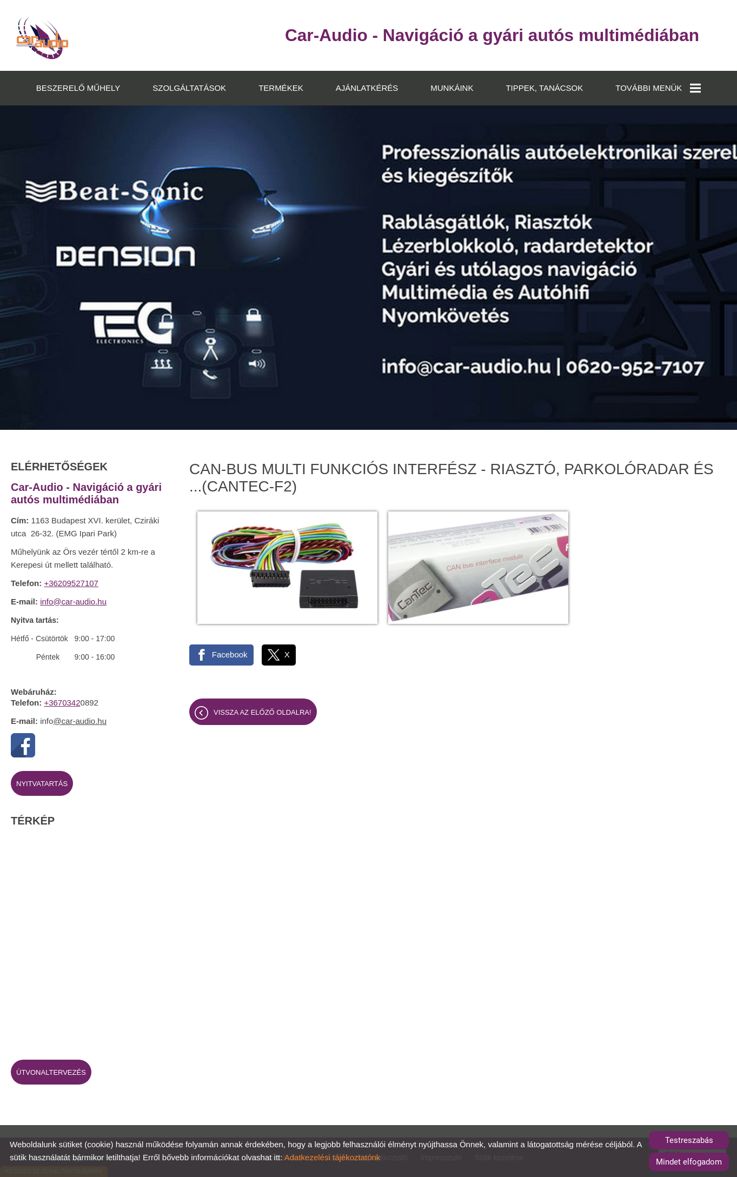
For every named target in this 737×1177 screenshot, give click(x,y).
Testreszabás (689, 1140)
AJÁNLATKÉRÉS (367, 87)
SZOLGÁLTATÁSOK (189, 87)
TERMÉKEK (280, 87)
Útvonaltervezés (51, 1072)
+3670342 (62, 702)
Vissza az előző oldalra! (262, 703)
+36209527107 (71, 582)
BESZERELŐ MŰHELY (78, 87)
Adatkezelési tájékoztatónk (332, 1157)
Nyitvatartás (42, 783)
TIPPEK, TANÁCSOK (544, 87)
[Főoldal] (43, 37)
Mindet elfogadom (689, 1162)
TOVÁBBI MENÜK (658, 87)
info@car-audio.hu (73, 601)
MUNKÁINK (451, 87)
